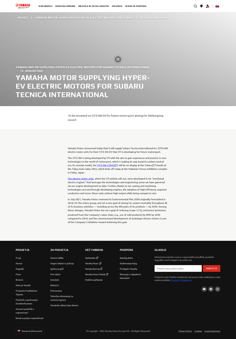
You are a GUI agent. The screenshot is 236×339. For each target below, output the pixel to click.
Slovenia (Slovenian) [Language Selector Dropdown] (29, 331)
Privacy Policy (185, 331)
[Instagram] (217, 289)
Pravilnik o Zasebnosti (181, 280)
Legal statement (212, 331)
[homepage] (23, 6)
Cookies (198, 331)
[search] (195, 6)
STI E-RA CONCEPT (107, 165)
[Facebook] (211, 289)
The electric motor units (81, 178)
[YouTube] (204, 289)
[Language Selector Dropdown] (217, 6)
